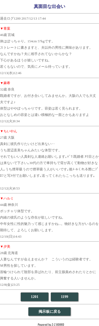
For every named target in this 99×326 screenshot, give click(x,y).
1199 (64, 297)
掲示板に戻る (50, 311)
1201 (35, 297)
